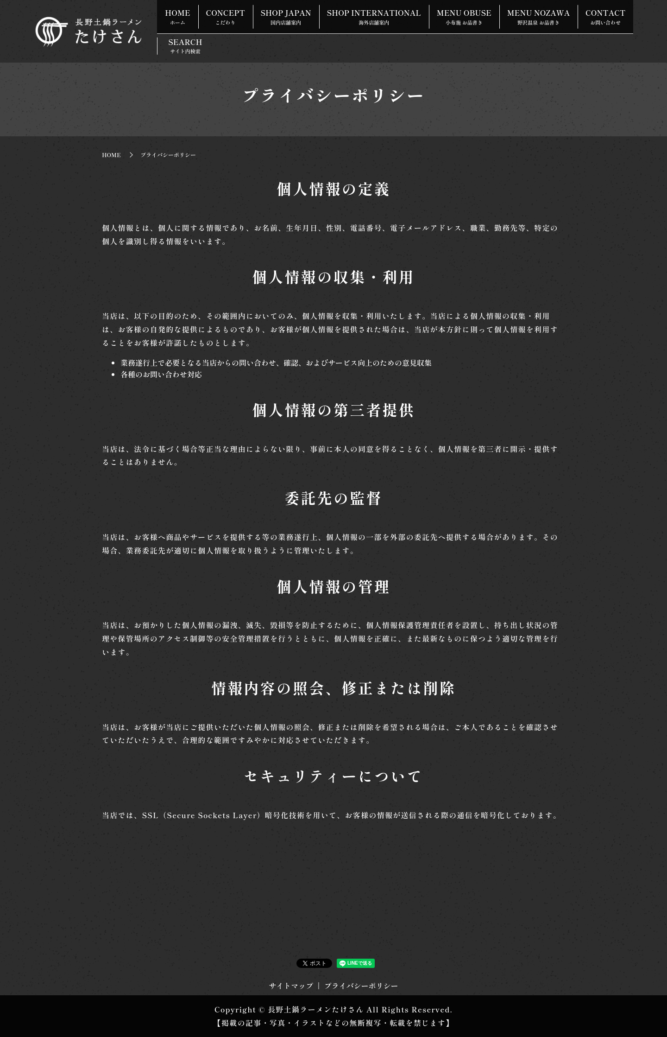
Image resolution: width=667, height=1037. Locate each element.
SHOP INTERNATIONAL (397, 11)
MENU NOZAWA (574, 11)
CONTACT (188, 35)
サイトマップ (291, 985)
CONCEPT (235, 11)
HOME (181, 11)
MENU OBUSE (493, 11)
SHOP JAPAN (302, 11)
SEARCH (247, 35)
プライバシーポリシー (361, 985)
